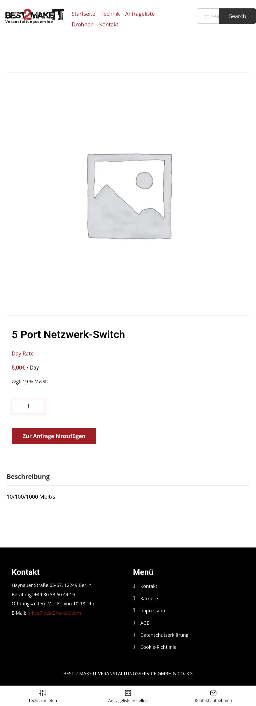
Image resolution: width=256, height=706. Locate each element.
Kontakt (108, 24)
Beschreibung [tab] (28, 476)
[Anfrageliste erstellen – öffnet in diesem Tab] (128, 696)
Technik (110, 13)
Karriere (149, 598)
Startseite (83, 13)
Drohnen (83, 24)
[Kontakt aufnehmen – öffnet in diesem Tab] (213, 696)
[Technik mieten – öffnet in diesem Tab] (42, 696)
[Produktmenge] (28, 406)
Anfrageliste (140, 13)
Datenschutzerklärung (164, 635)
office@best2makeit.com (54, 613)
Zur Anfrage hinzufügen (54, 436)
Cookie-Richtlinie (158, 647)
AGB (145, 623)
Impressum (152, 610)
